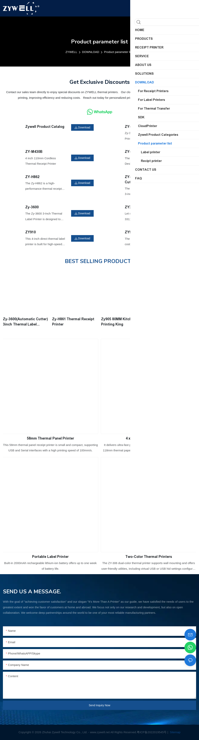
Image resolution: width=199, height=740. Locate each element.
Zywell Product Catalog (44, 127)
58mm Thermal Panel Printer (50, 438)
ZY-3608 (132, 127)
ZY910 (30, 232)
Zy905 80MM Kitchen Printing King (118, 321)
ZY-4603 (132, 152)
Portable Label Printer (50, 556)
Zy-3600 (32, 207)
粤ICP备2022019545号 (152, 732)
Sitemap (175, 732)
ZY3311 (131, 207)
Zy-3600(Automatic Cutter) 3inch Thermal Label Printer (25, 322)
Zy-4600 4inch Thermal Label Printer (169, 321)
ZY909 (130, 232)
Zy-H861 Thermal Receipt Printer (73, 321)
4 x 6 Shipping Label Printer (149, 438)
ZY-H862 (32, 177)
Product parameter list (118, 52)
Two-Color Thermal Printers (148, 556)
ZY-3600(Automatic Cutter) (141, 179)
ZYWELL (71, 52)
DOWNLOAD (90, 52)
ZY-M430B (33, 152)
